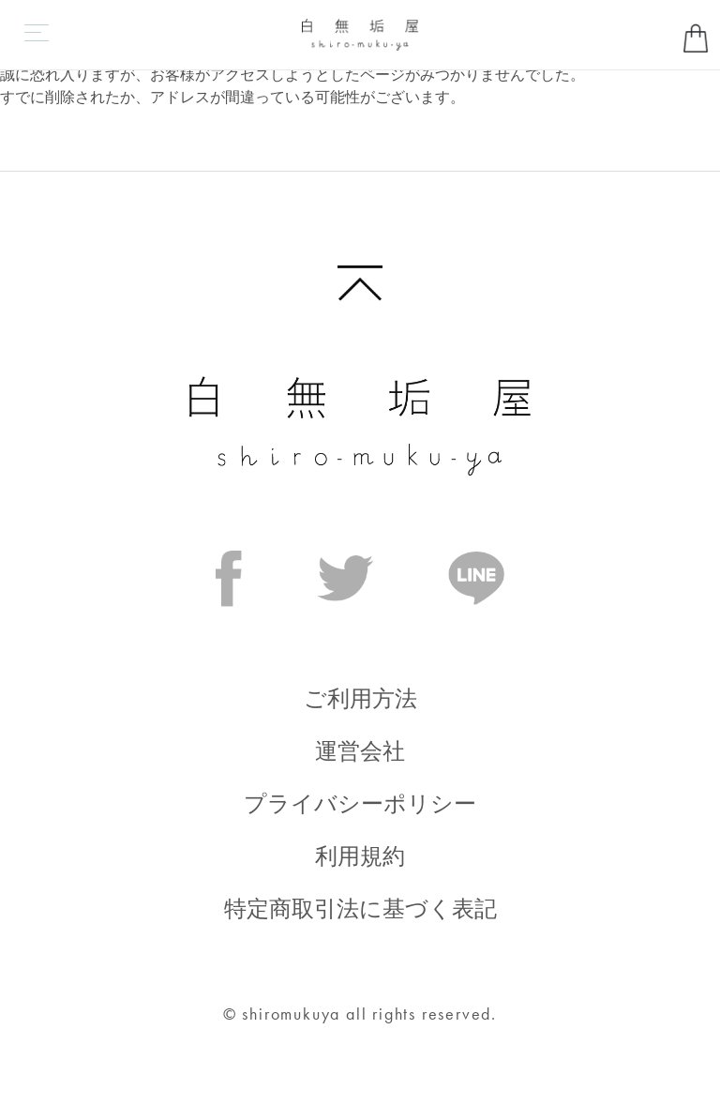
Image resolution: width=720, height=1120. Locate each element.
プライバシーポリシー (360, 803)
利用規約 (360, 855)
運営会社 (360, 750)
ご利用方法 (360, 698)
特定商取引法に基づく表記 (360, 908)
